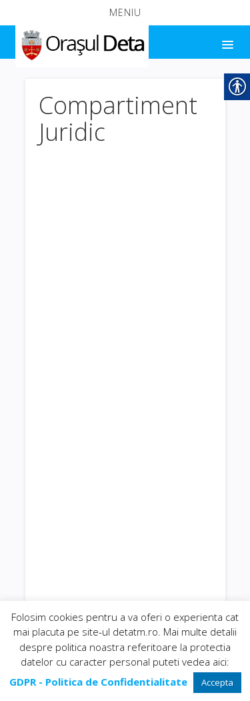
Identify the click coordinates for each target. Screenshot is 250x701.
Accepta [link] (217, 682)
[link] (81, 43)
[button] (125, 12)
